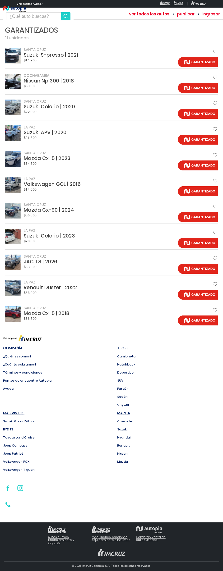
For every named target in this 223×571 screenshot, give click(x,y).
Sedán (122, 396)
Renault (123, 445)
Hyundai (123, 437)
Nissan (122, 453)
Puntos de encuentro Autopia (27, 380)
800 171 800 (28, 505)
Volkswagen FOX (16, 461)
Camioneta (126, 356)
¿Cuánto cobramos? (20, 364)
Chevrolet (125, 421)
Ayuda (8, 388)
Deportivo (125, 372)
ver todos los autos (149, 14)
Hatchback (126, 364)
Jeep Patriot (13, 453)
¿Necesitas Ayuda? (30, 3)
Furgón (123, 388)
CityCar (123, 404)
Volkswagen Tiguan (19, 469)
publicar (186, 14)
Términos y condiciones (22, 372)
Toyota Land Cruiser (19, 437)
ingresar (211, 14)
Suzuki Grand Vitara (19, 421)
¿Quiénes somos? (17, 356)
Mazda (122, 461)
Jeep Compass (15, 445)
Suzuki (122, 429)
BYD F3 (8, 429)
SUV (120, 380)
